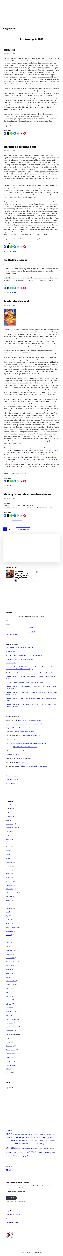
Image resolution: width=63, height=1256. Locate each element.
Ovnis (7, 1218)
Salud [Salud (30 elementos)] (41, 1148)
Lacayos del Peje (11, 950)
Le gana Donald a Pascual (20, 751)
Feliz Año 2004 (14, 754)
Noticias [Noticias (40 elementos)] (34, 1144)
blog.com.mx (9, 28)
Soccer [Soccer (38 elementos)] (23, 1152)
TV (12, 485)
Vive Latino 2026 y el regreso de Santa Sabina (20, 647)
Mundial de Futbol (11, 962)
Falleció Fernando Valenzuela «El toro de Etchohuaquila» (24, 655)
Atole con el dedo (11, 827)
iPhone (8, 942)
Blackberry (9, 831)
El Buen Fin (9, 889)
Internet (14, 292)
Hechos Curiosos (11, 927)
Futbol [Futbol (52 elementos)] (47, 1137)
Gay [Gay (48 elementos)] (51, 1137)
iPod (7, 946)
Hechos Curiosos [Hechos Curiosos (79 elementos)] (13, 1140)
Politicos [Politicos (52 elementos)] (18, 1148)
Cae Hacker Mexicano (15, 260)
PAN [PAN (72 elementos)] (39, 1144)
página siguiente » (23, 529)
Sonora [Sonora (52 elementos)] (39, 1152)
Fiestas (8, 904)
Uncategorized (10, 1050)
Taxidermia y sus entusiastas (20, 146)
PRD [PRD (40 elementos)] (23, 1148)
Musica (8, 965)
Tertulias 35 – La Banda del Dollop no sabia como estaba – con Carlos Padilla (30, 673)
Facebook (9, 896)
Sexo (7, 1015)
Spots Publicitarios (11, 1027)
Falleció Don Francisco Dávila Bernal (25, 747)
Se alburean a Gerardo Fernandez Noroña (19, 659)
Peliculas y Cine (11, 981)
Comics (8, 847)
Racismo (8, 996)
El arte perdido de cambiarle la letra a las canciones (29, 743)
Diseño (8, 870)
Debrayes (14, 138)
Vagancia (9, 1057)
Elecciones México (12, 779)
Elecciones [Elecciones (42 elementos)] (9, 1137)
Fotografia (9, 908)
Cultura (8, 858)
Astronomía (9, 824)
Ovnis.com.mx (10, 783)
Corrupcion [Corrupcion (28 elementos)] (35, 1134)
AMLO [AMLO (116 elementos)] (9, 1134)
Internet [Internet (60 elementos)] (31, 1140)
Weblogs (8, 1073)
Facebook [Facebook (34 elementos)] (29, 1137)
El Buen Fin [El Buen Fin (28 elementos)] (54, 1134)
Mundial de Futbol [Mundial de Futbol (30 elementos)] (10, 1144)
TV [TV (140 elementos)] (12, 1155)
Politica (8, 992)
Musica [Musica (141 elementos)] (19, 1143)
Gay (7, 916)
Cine (7, 843)
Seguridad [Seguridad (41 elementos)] (46, 1148)
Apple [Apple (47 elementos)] (15, 1134)
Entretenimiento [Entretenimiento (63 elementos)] (19, 1137)
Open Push (9, 973)
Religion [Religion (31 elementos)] (37, 1148)
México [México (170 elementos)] (27, 1143)
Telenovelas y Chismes (13, 1222)
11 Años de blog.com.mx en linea (22, 728)
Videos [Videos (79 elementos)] (30, 1156)
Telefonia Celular (11, 1034)
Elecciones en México (13, 1214)
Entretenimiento (17, 520)
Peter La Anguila (11, 651)
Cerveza (8, 839)
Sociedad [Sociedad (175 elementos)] (31, 1152)
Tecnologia (9, 1030)
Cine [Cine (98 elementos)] (30, 1134)
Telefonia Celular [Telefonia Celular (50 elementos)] (48, 1152)
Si (8, 620)
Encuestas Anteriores (12, 634)
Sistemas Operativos (12, 1019)
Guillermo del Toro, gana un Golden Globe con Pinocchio (24, 682)
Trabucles (9, 49)
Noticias (8, 969)
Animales (9, 808)
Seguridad (9, 1011)
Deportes (8, 866)
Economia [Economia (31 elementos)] (48, 1134)
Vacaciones (9, 1053)
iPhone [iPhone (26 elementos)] (36, 1140)
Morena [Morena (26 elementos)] (53, 1140)
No (9, 624)
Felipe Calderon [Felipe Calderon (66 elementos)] (38, 1137)
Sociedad (9, 1023)
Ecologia (8, 877)
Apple (7, 820)
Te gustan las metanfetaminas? (30, 735)
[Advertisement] (31, 12)
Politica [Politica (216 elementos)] (10, 1147)
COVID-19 (9, 854)
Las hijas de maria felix (35, 724)
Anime (8, 812)
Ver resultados (31, 632)
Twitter (8, 1042)
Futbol (8, 912)
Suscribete (11, 1198)
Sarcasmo (9, 1007)
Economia (9, 881)
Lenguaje (9, 954)
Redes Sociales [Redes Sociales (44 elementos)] (29, 1148)
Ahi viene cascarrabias (18, 762)
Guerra (8, 923)
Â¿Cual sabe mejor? (24, 758)
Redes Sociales (10, 1000)
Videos (8, 1069)
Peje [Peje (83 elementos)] (43, 1144)
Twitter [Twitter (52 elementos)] (17, 1156)
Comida (8, 850)
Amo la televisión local (16, 301)
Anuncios (9, 816)
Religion (8, 1004)
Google (8, 919)
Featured (8, 900)
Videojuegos (10, 1065)
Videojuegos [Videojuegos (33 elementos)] (23, 1156)
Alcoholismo (10, 805)
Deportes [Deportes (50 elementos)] (42, 1134)
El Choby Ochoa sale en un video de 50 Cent (28, 494)
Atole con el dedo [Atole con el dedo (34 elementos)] (22, 1134)
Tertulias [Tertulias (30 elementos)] (8, 1156)
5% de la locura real (22, 459)
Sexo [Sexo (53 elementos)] (19, 1152)
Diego (7, 728)
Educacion (9, 885)
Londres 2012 (10, 958)
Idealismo (9, 931)
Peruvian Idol (10, 984)
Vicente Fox (9, 1061)
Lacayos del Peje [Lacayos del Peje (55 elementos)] (44, 1140)
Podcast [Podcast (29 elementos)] (47, 1144)
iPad (7, 939)
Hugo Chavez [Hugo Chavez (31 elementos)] (23, 1140)
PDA (7, 977)
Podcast (8, 988)
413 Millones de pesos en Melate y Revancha (32, 766)
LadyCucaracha (11, 663)
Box (7, 835)
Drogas (8, 873)
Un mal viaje (10, 1046)
